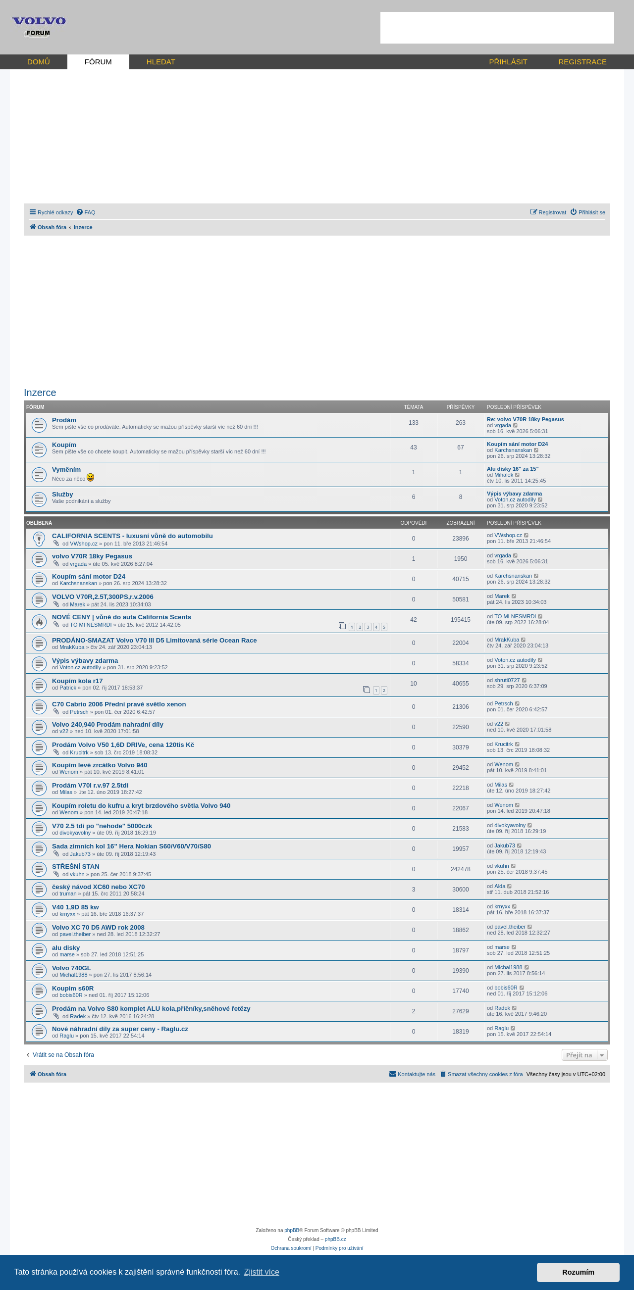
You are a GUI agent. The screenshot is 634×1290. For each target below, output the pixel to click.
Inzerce (40, 392)
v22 (63, 731)
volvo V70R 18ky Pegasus (92, 556)
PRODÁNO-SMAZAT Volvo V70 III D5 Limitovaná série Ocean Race (154, 640)
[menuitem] (86, 212)
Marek (77, 604)
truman (67, 893)
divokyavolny (75, 833)
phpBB (291, 1230)
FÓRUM (98, 61)
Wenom (68, 772)
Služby (62, 494)
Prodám (64, 420)
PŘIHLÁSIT (508, 61)
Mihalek (503, 475)
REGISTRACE (582, 61)
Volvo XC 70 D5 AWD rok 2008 (98, 927)
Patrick (67, 688)
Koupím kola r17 (77, 681)
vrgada (502, 425)
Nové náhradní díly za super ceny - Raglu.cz (120, 1029)
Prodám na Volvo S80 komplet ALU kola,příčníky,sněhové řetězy (151, 1008)
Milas (65, 792)
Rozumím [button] (578, 1272)
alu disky (66, 947)
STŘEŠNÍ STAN (76, 866)
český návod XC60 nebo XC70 (98, 887)
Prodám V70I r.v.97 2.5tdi (90, 785)
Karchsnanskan (513, 450)
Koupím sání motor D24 (517, 444)
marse (67, 954)
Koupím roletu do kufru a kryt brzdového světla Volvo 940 (141, 805)
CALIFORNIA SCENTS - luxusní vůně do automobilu (132, 536)
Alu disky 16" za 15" (513, 469)
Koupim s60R (73, 988)
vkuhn (77, 874)
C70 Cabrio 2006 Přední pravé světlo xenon (119, 704)
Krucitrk (79, 752)
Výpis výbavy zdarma (514, 493)
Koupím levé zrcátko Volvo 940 (100, 765)
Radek (78, 1016)
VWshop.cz (84, 543)
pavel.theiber (75, 934)
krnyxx (67, 914)
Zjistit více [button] (261, 1272)
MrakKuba (71, 647)
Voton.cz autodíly (515, 499)
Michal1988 (73, 975)
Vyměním (66, 469)
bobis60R (70, 995)
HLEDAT (161, 61)
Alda (499, 886)
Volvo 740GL (71, 968)
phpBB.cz (335, 1239)
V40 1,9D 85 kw (75, 907)
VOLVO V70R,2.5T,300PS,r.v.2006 (103, 596)
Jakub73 (80, 854)
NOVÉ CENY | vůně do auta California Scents (121, 617)
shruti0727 (507, 680)
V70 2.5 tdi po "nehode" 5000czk (102, 826)
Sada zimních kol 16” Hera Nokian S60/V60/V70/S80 (131, 846)
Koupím (64, 444)
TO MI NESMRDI (90, 625)
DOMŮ (38, 61)
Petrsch (79, 712)
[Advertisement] (497, 28)
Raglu (66, 1036)
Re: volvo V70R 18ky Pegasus (525, 419)
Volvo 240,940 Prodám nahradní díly (107, 724)
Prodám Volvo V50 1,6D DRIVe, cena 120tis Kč (123, 744)
